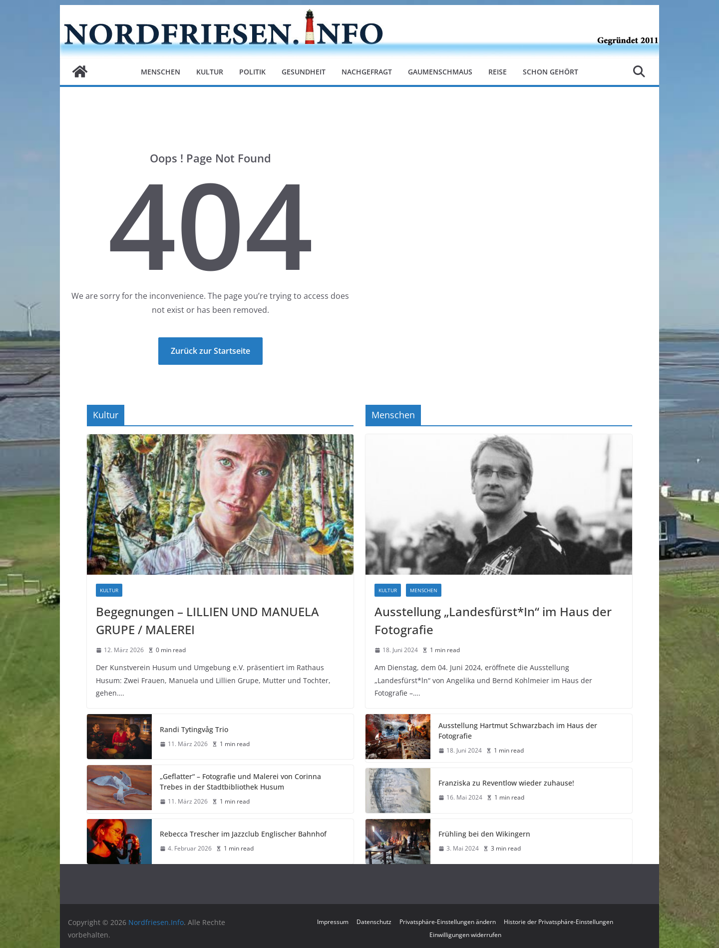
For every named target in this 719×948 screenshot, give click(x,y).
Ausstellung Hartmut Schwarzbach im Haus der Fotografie (517, 731)
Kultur (209, 71)
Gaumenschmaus (440, 71)
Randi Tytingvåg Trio (194, 729)
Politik (252, 71)
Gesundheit (304, 71)
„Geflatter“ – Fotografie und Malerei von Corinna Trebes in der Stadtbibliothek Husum (240, 782)
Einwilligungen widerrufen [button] (465, 935)
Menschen (160, 71)
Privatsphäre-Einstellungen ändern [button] (447, 922)
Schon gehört (550, 71)
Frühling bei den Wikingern (484, 834)
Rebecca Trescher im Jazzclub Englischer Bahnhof (243, 834)
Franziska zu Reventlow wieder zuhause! (506, 783)
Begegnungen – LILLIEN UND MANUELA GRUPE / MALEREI (207, 620)
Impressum (333, 922)
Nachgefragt (367, 71)
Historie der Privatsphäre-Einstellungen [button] (558, 922)
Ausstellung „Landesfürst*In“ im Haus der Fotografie (493, 620)
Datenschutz (374, 922)
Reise (497, 71)
